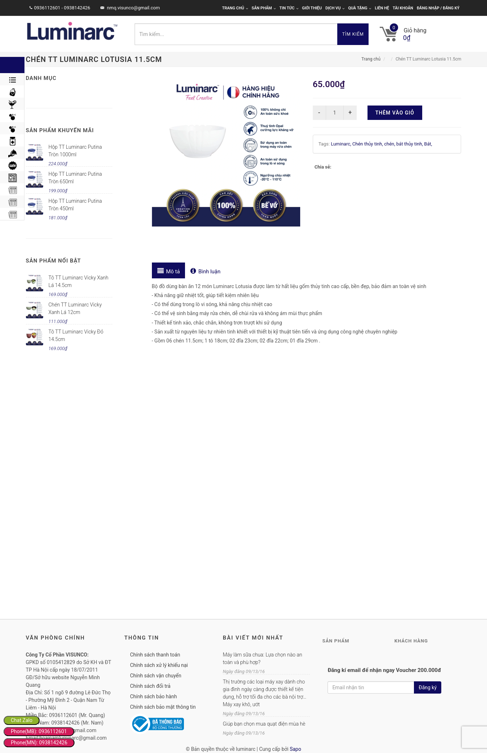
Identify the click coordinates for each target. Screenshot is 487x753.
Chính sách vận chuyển (155, 675)
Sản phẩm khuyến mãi (60, 130)
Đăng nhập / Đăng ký (438, 8)
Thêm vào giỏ (394, 113)
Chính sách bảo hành (153, 696)
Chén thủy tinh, (368, 144)
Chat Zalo (21, 720)
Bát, (428, 144)
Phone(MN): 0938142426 (39, 742)
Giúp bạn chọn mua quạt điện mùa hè (264, 724)
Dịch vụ (334, 8)
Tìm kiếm (353, 34)
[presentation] (168, 270)
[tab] (168, 270)
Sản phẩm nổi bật (53, 260)
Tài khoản (403, 8)
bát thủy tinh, (410, 144)
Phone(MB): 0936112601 (39, 731)
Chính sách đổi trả (150, 686)
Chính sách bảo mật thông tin (163, 707)
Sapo (295, 749)
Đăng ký (428, 687)
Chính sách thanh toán (155, 655)
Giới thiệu (312, 8)
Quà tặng (359, 8)
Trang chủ (235, 8)
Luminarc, (341, 144)
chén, (390, 144)
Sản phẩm (264, 8)
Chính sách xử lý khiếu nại (159, 665)
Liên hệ (382, 8)
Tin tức (288, 8)
